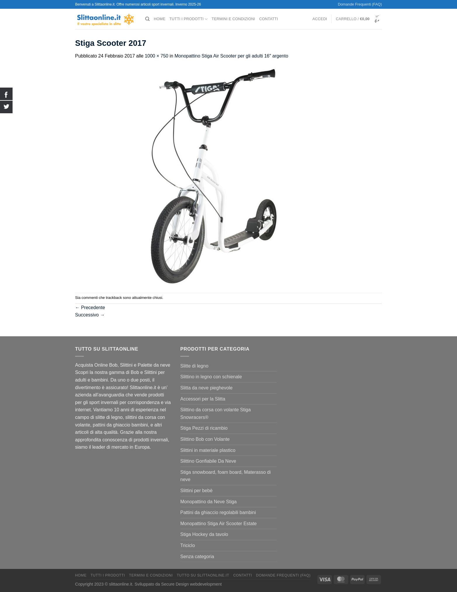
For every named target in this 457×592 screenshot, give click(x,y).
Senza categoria (197, 556)
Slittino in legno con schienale (211, 376)
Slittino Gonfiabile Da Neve (208, 461)
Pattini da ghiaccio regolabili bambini (218, 512)
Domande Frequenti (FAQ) (360, 4)
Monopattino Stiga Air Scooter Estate (218, 523)
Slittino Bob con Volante (205, 439)
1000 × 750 (156, 55)
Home (159, 19)
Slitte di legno (194, 365)
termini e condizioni (233, 19)
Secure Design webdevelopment (191, 584)
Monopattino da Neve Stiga (208, 501)
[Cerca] (147, 19)
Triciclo (187, 545)
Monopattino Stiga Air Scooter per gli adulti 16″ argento (231, 55)
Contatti (268, 19)
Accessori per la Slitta (202, 398)
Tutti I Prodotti (188, 19)
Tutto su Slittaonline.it (203, 575)
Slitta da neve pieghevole (206, 387)
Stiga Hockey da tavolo (204, 534)
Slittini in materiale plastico (208, 450)
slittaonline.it (120, 584)
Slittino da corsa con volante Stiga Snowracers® (215, 413)
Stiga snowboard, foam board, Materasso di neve (225, 476)
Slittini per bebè (196, 490)
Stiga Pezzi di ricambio (204, 428)
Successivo (90, 314)
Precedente (90, 307)
